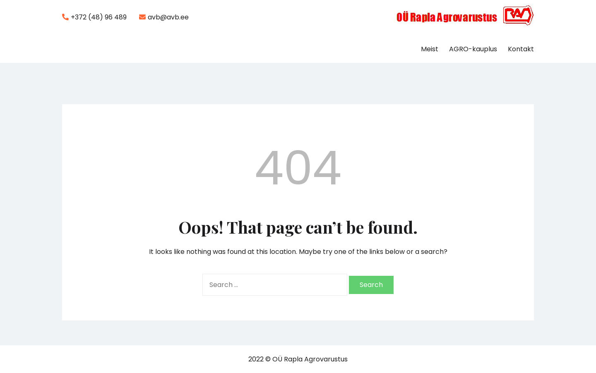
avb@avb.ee (164, 17)
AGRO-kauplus (473, 49)
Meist (429, 49)
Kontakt (521, 49)
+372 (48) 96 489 (94, 17)
